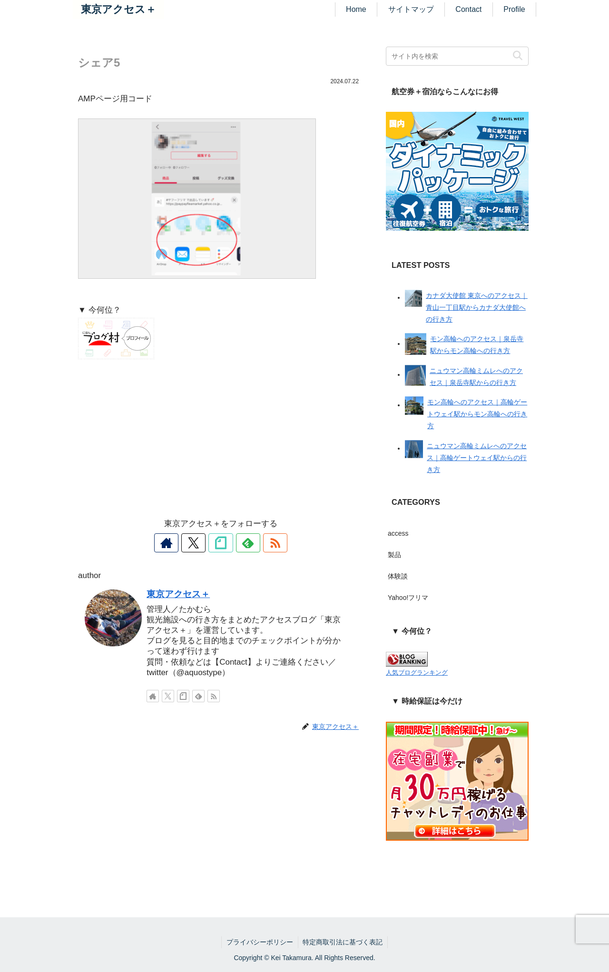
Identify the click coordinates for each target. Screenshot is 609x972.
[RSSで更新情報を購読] (264, 542)
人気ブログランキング (417, 672)
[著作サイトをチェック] (177, 542)
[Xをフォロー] (198, 542)
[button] (517, 55)
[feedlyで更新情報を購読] (242, 542)
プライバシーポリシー (259, 942)
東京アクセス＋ (178, 594)
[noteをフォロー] (220, 542)
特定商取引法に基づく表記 (343, 942)
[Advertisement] (220, 437)
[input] (457, 56)
